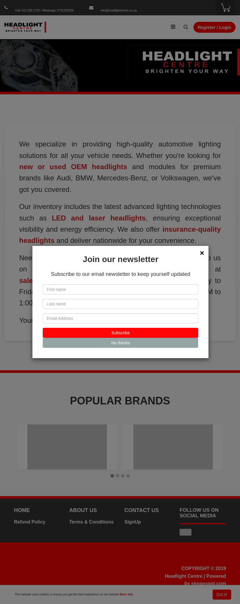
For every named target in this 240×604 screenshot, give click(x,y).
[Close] (202, 253)
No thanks (120, 342)
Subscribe (120, 332)
